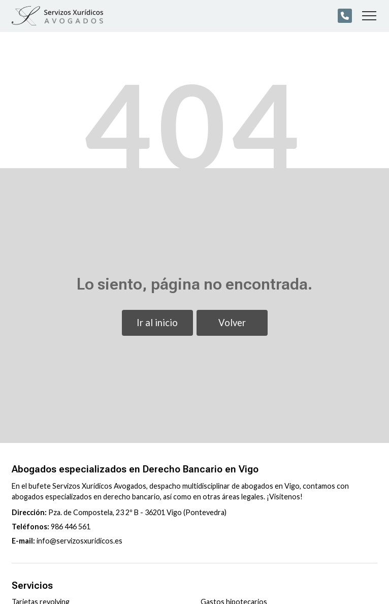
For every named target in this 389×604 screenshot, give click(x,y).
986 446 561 (70, 526)
